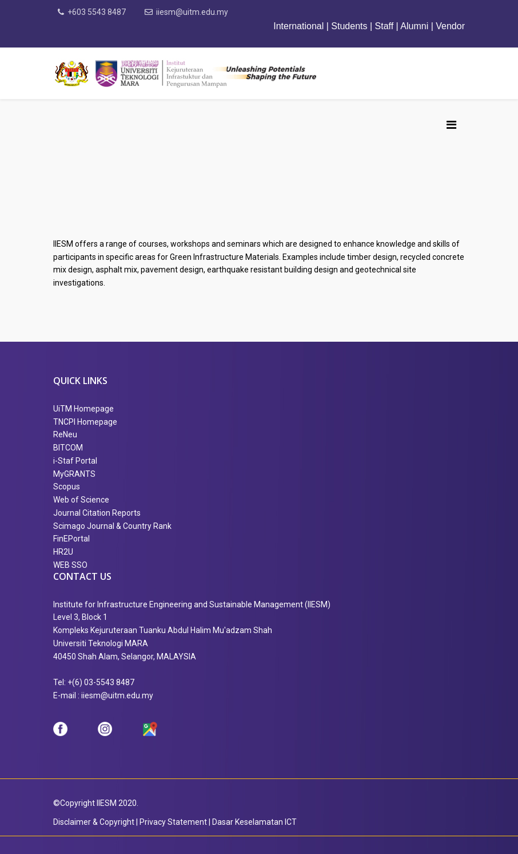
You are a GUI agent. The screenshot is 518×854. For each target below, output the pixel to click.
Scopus (66, 486)
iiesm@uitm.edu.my (192, 12)
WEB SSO (70, 565)
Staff (384, 26)
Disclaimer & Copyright (93, 822)
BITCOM (68, 447)
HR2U (63, 551)
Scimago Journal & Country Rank (112, 526)
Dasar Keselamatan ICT (254, 822)
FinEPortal (71, 538)
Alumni (414, 26)
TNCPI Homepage (85, 421)
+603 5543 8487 (96, 12)
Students (349, 26)
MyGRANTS (74, 474)
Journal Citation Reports (97, 512)
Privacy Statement (173, 822)
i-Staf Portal (75, 460)
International (299, 26)
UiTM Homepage (83, 408)
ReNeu (65, 434)
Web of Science (81, 499)
